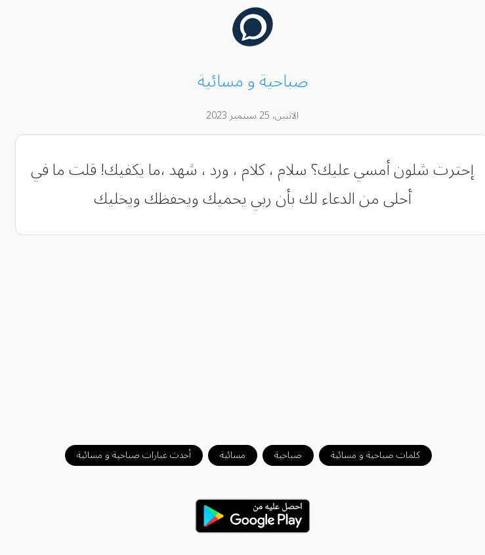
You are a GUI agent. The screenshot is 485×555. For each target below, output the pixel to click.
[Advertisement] (243, 333)
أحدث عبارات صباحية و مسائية (124, 455)
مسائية (223, 455)
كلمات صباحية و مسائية (365, 455)
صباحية (278, 455)
